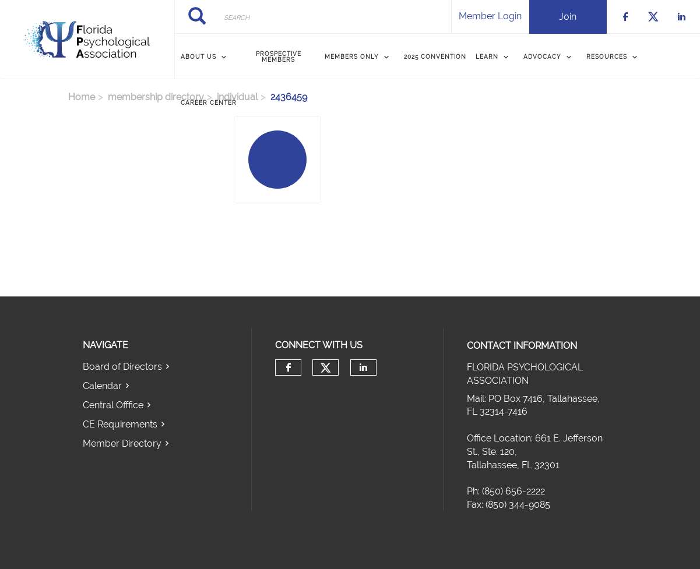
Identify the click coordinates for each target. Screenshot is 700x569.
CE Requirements (120, 424)
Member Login (490, 16)
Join (567, 16)
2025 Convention (435, 57)
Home (81, 97)
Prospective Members (278, 57)
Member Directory (122, 443)
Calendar (102, 385)
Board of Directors (122, 366)
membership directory (156, 97)
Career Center (209, 103)
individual (237, 97)
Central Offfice (113, 405)
